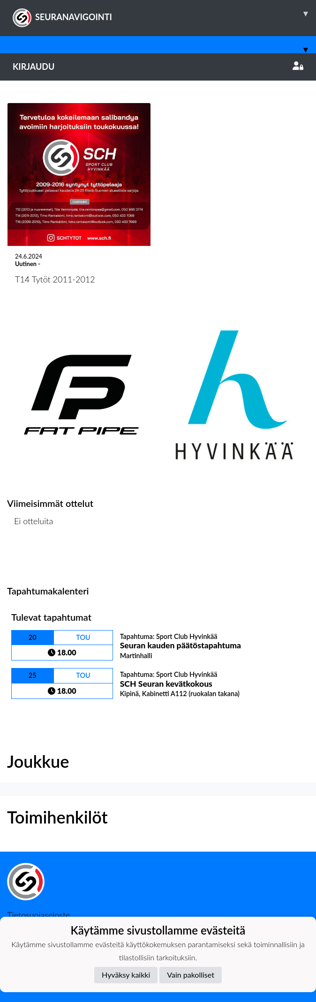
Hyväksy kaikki (126, 974)
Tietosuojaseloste (38, 915)
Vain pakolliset (190, 974)
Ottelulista (30, 557)
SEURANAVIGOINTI (164, 13)
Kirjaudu (158, 66)
